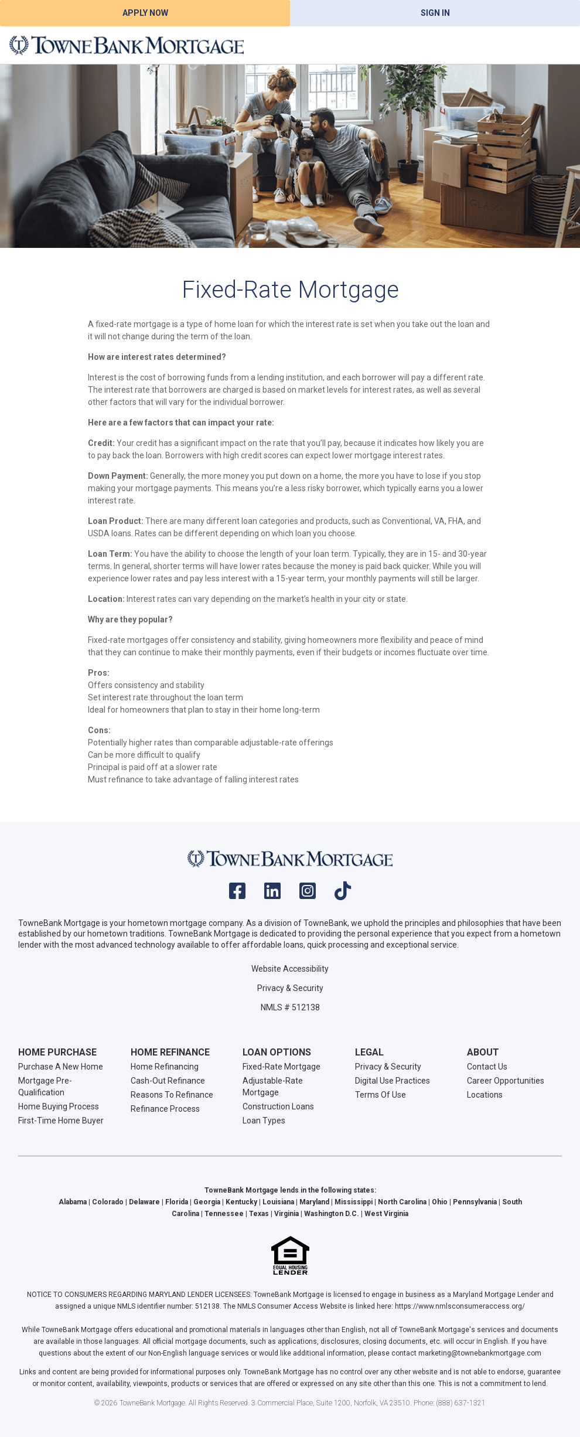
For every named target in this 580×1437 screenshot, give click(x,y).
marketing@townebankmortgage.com (479, 1353)
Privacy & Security (290, 988)
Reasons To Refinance (172, 1094)
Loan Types (264, 1120)
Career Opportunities (505, 1080)
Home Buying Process (58, 1106)
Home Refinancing (165, 1066)
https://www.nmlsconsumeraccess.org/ (460, 1306)
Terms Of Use (380, 1094)
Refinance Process (165, 1108)
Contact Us (487, 1066)
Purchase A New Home (60, 1066)
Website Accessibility (290, 968)
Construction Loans (278, 1106)
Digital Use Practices (392, 1080)
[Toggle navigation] (556, 45)
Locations (485, 1094)
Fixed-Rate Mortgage (281, 1066)
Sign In (435, 13)
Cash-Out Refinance (168, 1080)
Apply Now (145, 13)
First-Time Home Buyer (61, 1120)
